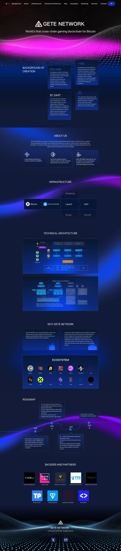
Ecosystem (74, 4)
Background (16, 4)
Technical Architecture (52, 4)
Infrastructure (36, 4)
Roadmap (84, 4)
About (26, 4)
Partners (94, 4)
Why (65, 4)
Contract (103, 4)
